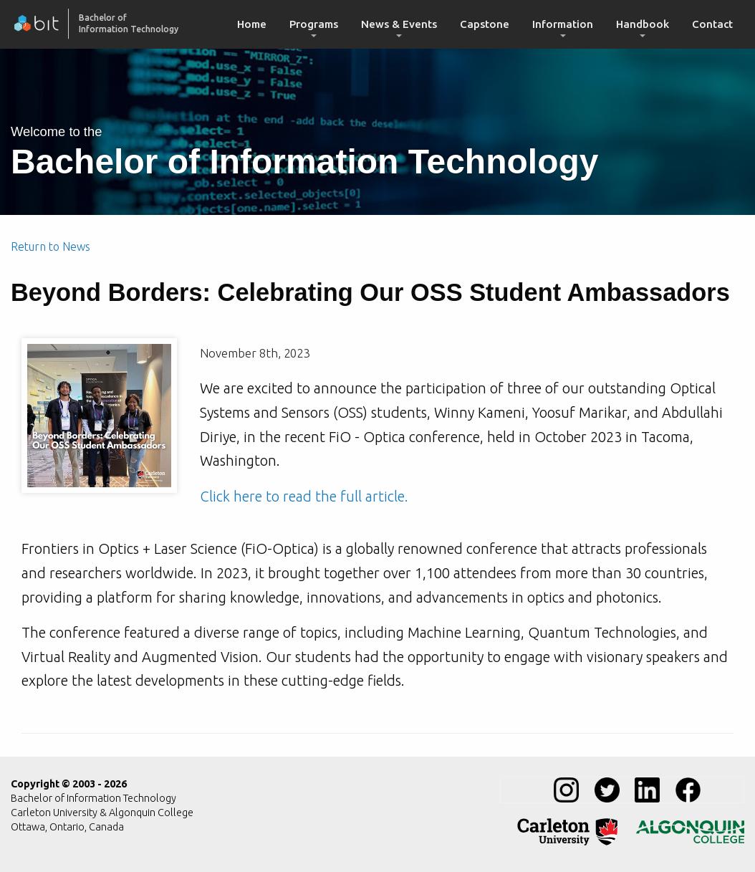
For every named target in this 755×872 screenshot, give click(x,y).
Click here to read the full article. (304, 496)
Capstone (484, 24)
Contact (712, 24)
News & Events (399, 24)
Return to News (50, 246)
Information (562, 24)
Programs (313, 24)
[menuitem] (252, 24)
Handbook (642, 24)
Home (251, 24)
